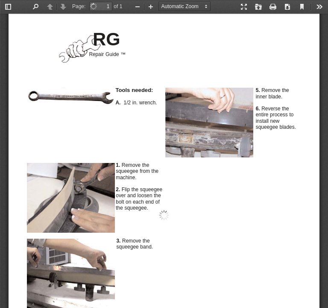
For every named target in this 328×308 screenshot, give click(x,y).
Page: (78, 6)
